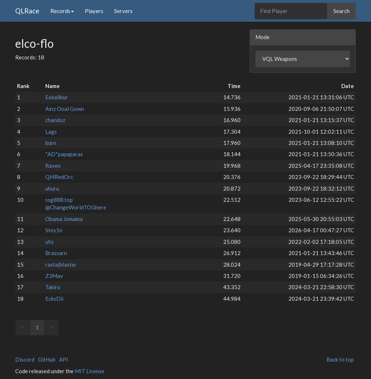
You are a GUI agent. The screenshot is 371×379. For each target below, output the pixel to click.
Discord (24, 359)
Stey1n (53, 230)
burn (50, 142)
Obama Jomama (64, 219)
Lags (51, 131)
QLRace (27, 11)
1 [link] (37, 327)
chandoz (55, 120)
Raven (53, 165)
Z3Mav (54, 275)
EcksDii (54, 298)
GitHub (46, 359)
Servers (123, 11)
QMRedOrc (59, 177)
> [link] (51, 327)
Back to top (340, 359)
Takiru (52, 287)
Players (94, 11)
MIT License (89, 371)
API (63, 359)
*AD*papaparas (64, 154)
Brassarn (56, 253)
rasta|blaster (61, 264)
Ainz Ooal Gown (64, 108)
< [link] (22, 327)
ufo (49, 241)
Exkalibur (56, 97)
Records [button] (62, 11)
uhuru (52, 188)
